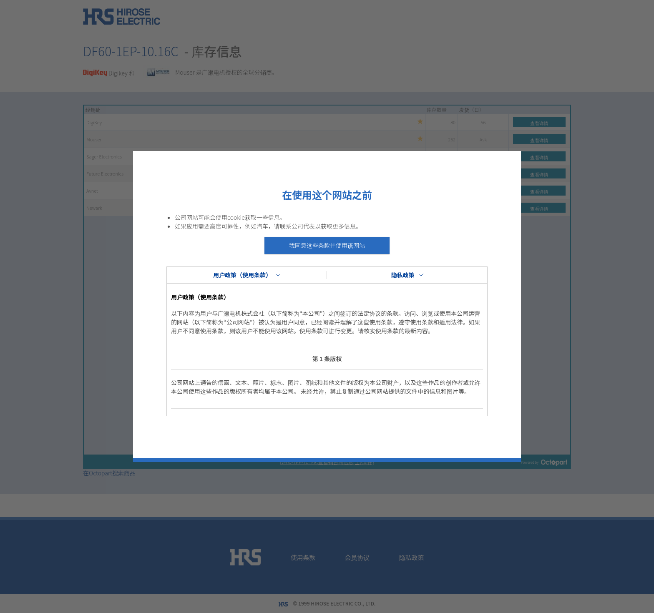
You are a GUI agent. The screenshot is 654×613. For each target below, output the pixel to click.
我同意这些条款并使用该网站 (327, 245)
